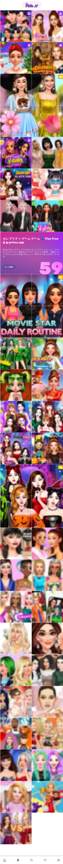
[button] (18, 860)
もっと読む (9, 267)
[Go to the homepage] (31, 5)
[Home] (4, 860)
